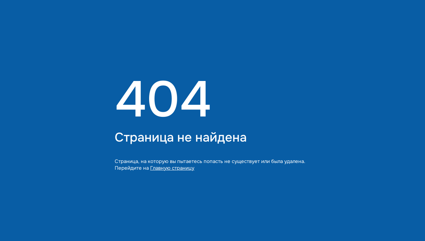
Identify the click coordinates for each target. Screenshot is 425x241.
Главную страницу (172, 168)
